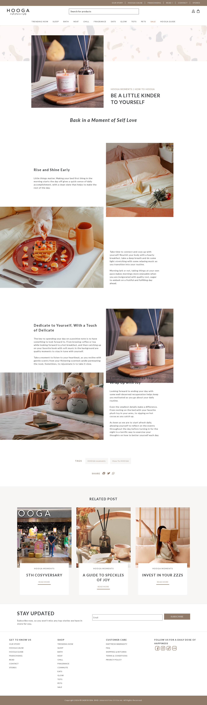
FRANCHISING (154, 3)
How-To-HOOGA (120, 461)
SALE (153, 21)
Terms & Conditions (116, 656)
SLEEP (56, 21)
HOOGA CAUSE (135, 3)
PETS (143, 21)
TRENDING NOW (40, 21)
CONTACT (183, 3)
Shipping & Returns (116, 652)
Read (11, 660)
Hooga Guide (16, 652)
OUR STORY (117, 3)
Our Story (14, 644)
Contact (14, 663)
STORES (196, 3)
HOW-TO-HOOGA (145, 89)
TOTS (134, 21)
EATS (113, 21)
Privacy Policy (114, 660)
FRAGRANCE (100, 21)
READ (168, 3)
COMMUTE (63, 667)
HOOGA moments (97, 461)
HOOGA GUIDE (168, 21)
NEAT (76, 21)
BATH (66, 21)
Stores (12, 667)
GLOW (123, 21)
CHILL (86, 21)
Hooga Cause (16, 648)
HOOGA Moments (121, 89)
